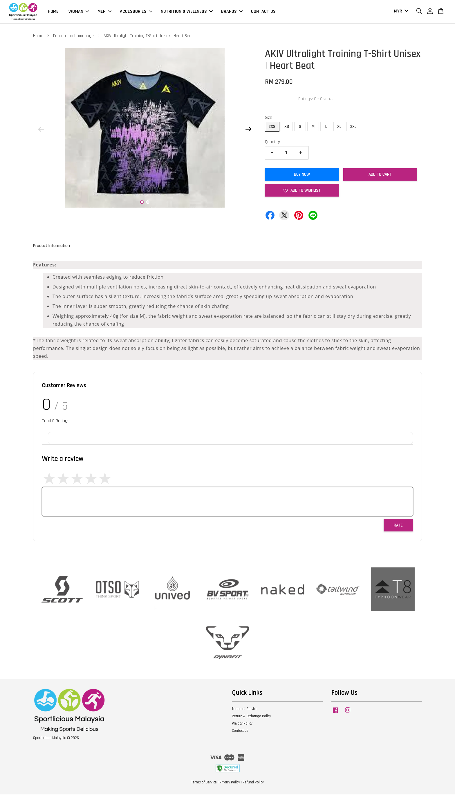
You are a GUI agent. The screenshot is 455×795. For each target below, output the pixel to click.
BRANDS (232, 12)
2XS (272, 127)
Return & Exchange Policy (251, 716)
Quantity (272, 142)
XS (286, 127)
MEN (104, 12)
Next (248, 129)
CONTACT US (263, 12)
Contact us (240, 731)
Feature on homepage (73, 36)
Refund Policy (253, 783)
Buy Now (302, 175)
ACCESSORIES (136, 12)
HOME (53, 12)
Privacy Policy (242, 724)
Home (38, 36)
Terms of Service (244, 709)
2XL (353, 127)
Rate (398, 526)
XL (339, 127)
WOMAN (78, 12)
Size (268, 118)
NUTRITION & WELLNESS (187, 12)
